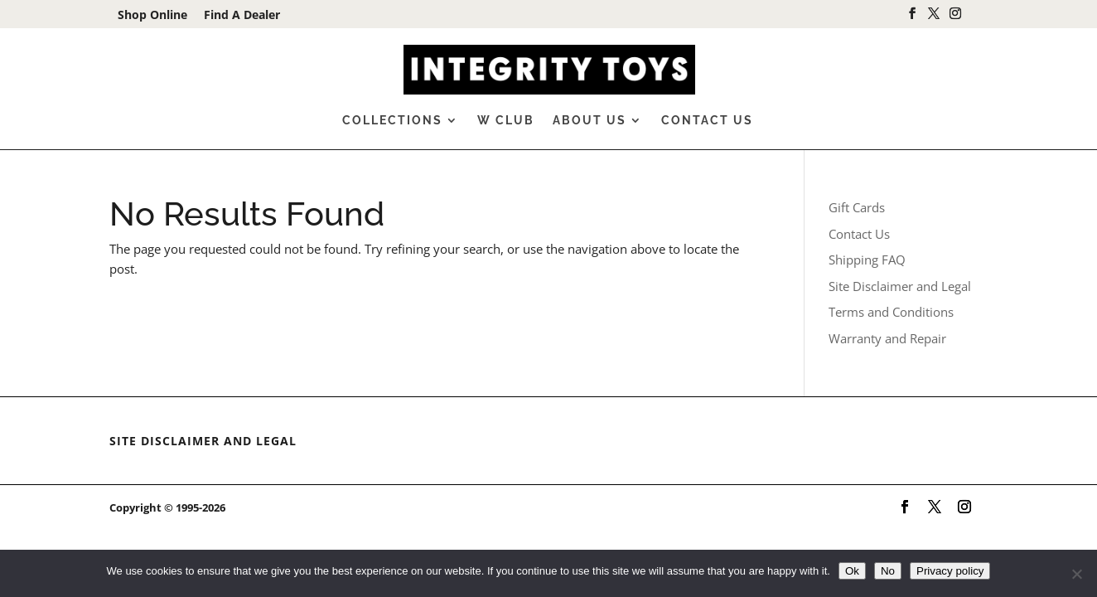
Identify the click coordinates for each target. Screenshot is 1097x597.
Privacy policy (949, 571)
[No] (1076, 573)
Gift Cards (857, 207)
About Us (589, 120)
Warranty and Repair (887, 338)
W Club (505, 120)
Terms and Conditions (891, 311)
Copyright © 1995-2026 (167, 507)
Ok (852, 571)
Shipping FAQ (867, 259)
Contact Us (707, 120)
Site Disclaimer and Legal (900, 286)
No (888, 571)
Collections (392, 120)
